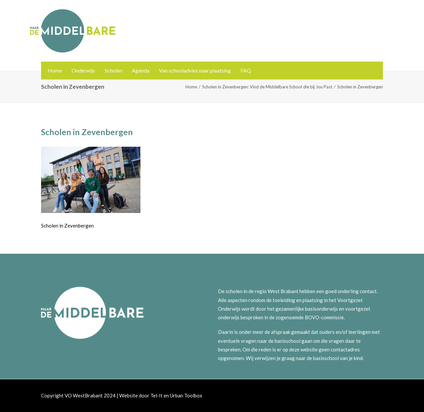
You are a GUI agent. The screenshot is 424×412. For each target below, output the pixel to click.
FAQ (245, 70)
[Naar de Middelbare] (73, 31)
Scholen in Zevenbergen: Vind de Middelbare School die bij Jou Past (267, 86)
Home (55, 70)
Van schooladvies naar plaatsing (195, 70)
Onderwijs (83, 70)
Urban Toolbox (186, 395)
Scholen (113, 70)
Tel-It (156, 395)
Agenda (140, 70)
